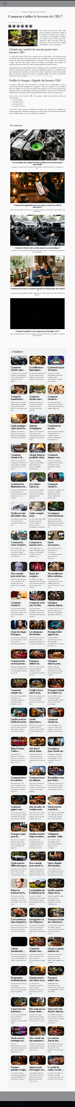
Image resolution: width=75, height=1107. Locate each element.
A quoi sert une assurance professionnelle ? (18, 1013)
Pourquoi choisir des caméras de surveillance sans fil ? (56, 923)
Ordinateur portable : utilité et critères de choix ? (55, 838)
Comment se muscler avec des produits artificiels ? (35, 546)
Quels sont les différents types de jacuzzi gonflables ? (18, 867)
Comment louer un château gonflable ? (37, 780)
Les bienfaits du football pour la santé (37, 893)
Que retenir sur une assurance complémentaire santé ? (37, 1042)
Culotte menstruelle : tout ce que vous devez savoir (19, 952)
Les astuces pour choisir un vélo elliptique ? (55, 751)
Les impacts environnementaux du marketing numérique (57, 517)
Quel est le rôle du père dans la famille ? (55, 1012)
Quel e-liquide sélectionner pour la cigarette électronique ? (56, 867)
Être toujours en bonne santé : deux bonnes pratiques (37, 1013)
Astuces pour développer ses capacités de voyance (36, 1071)
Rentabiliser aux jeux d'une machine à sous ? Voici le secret (56, 781)
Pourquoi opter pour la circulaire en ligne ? (18, 838)
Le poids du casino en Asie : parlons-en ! (55, 1070)
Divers (17, 12)
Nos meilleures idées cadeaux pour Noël (55, 576)
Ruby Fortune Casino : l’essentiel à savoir (17, 752)
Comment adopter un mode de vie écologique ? (17, 694)
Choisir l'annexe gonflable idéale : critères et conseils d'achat (37, 459)
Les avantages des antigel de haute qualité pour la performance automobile (37, 164)
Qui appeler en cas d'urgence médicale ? (36, 922)
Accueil (10, 12)
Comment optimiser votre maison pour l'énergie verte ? (37, 331)
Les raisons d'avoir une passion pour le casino (55, 1042)
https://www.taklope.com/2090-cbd (40, 76)
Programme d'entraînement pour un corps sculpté (18, 982)
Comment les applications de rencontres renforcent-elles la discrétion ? (37, 206)
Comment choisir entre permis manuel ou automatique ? (37, 248)
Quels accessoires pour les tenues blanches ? (55, 546)
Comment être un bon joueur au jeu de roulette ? (18, 665)
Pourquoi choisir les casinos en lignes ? (56, 693)
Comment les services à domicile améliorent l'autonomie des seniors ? (37, 290)
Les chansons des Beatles (35, 633)
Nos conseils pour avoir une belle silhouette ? (19, 576)
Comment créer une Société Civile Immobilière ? (37, 607)
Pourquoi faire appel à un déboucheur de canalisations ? (55, 636)
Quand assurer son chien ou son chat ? (37, 980)
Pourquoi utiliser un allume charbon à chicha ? (37, 665)
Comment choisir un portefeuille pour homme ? (55, 723)
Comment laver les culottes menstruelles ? (18, 780)
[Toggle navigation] (4, 3)
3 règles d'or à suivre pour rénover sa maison (36, 694)
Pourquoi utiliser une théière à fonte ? (55, 980)
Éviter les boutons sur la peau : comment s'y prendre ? (19, 894)
